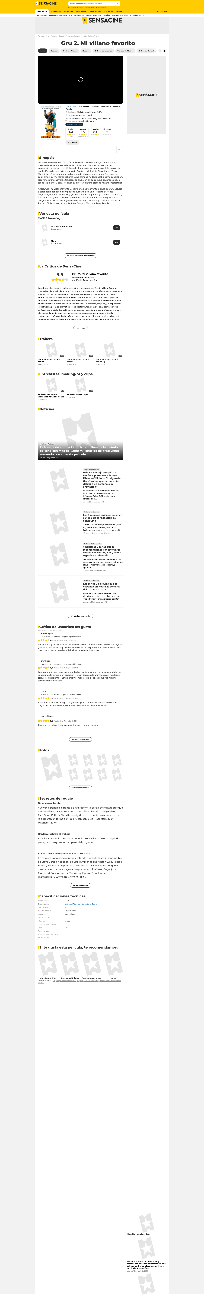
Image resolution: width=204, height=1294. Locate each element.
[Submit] (118, 3)
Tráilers (46, 349)
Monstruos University (71, 988)
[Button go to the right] (164, 61)
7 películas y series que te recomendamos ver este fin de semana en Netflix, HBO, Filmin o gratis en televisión (102, 561)
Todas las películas (57, 46)
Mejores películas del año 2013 (64, 991)
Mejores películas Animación (88, 991)
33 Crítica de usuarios (80, 750)
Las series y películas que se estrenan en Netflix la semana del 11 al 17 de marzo (101, 597)
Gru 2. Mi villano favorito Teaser (78, 370)
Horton (113, 988)
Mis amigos (107, 139)
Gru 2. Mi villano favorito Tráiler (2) (107, 370)
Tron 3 (86, 7)
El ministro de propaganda (97, 7)
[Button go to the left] (160, 61)
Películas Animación (73, 46)
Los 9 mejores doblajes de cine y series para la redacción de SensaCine (103, 528)
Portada (41, 46)
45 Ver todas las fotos (80, 798)
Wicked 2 (80, 7)
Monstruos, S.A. (48, 988)
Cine (47, 46)
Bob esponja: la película (94, 988)
